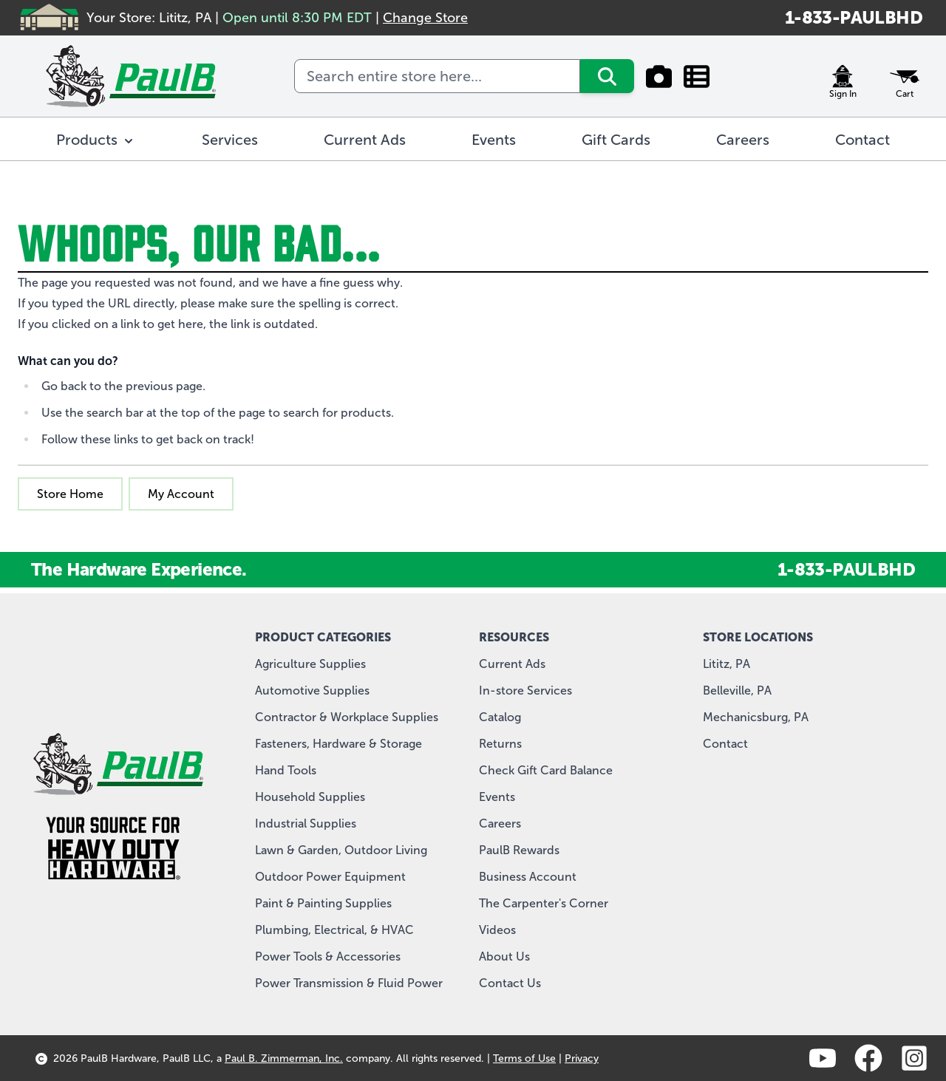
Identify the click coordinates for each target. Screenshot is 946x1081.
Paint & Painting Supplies (323, 903)
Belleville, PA (737, 690)
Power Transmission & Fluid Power (349, 983)
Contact (725, 744)
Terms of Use (524, 1058)
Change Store (425, 18)
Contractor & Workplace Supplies (346, 717)
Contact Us (510, 983)
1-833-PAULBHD (853, 17)
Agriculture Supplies (310, 664)
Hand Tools (285, 770)
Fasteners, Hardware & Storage (338, 744)
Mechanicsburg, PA (756, 717)
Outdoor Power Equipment (330, 877)
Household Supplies (310, 797)
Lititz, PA (726, 664)
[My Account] (842, 76)
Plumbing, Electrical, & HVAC (334, 930)
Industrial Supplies (305, 823)
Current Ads (512, 664)
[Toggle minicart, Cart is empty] (904, 76)
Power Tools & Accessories (328, 956)
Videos (497, 930)
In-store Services (525, 690)
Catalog (500, 717)
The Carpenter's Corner (543, 903)
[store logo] (130, 76)
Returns (500, 744)
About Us (504, 956)
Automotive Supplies (312, 690)
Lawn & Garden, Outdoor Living (341, 850)
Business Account (527, 877)
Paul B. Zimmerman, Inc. (284, 1058)
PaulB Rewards (519, 850)
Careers (500, 823)
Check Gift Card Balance (546, 770)
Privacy (582, 1058)
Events (497, 797)
